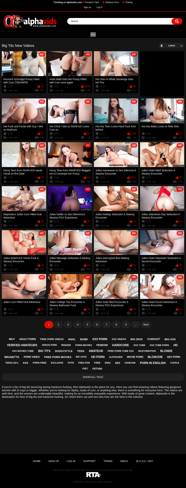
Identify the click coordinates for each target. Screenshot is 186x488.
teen (80, 351)
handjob (130, 363)
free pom (84, 363)
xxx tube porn (159, 345)
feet (85, 368)
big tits (44, 351)
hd (175, 345)
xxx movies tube (23, 351)
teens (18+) (11, 363)
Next (146, 324)
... (135, 324)
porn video (32, 356)
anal (72, 339)
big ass (170, 339)
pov (108, 362)
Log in (99, 7)
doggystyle (63, 351)
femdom (102, 345)
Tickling (128, 2)
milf (12, 339)
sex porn (173, 356)
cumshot (153, 339)
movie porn (135, 356)
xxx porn (99, 339)
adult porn (27, 339)
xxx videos (119, 339)
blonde (166, 351)
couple (174, 363)
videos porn (49, 345)
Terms (108, 461)
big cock (81, 357)
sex (117, 362)
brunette (11, 357)
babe (84, 339)
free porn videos (52, 339)
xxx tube (139, 345)
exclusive (57, 363)
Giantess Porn (112, 2)
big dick (137, 339)
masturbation (147, 351)
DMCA (124, 461)
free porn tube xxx (121, 351)
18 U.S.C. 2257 (144, 461)
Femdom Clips (92, 2)
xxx (25, 362)
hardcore (120, 345)
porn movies (83, 345)
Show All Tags (93, 377)
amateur (96, 351)
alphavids (115, 357)
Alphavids (89, 482)
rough (66, 345)
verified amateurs (22, 345)
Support (89, 461)
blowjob (155, 357)
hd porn (98, 357)
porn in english (153, 363)
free (97, 362)
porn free (39, 362)
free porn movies (57, 357)
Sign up (87, 7)
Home (37, 461)
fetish (97, 368)
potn (71, 363)
